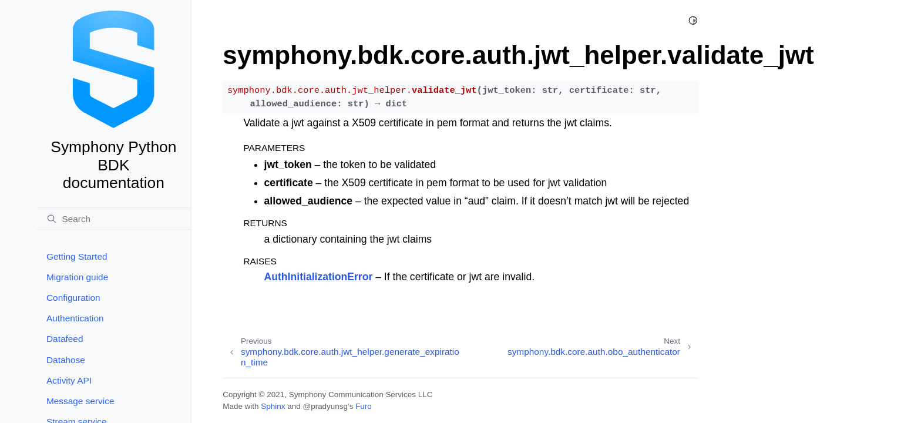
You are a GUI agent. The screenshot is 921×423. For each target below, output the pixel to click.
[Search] (113, 219)
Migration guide (77, 277)
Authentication (75, 318)
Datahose (65, 360)
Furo (363, 406)
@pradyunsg (325, 406)
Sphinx (273, 406)
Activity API (69, 380)
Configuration (73, 298)
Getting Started (76, 256)
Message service (80, 401)
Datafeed (64, 339)
